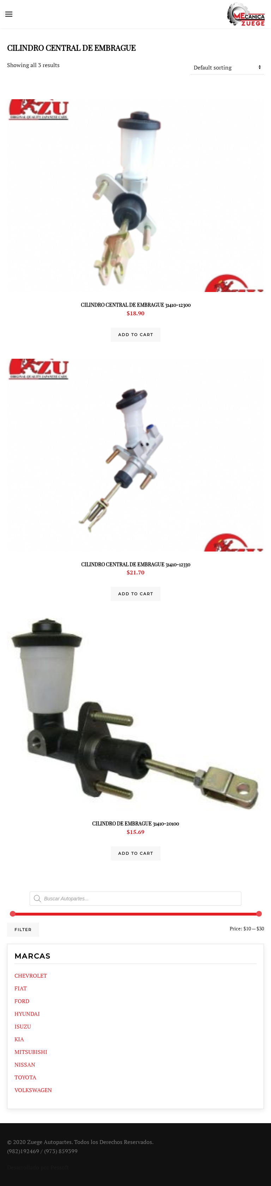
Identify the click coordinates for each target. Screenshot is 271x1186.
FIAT (20, 988)
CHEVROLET (30, 975)
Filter (23, 929)
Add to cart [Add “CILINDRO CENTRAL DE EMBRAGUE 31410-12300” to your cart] (135, 334)
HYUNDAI (27, 1014)
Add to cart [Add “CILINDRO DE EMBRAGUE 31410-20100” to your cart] (135, 853)
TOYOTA (25, 1077)
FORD (21, 1001)
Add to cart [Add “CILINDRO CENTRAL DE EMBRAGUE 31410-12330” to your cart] (135, 593)
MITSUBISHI (30, 1052)
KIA (19, 1039)
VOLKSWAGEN (33, 1090)
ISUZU (22, 1026)
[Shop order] (227, 67)
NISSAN (24, 1064)
